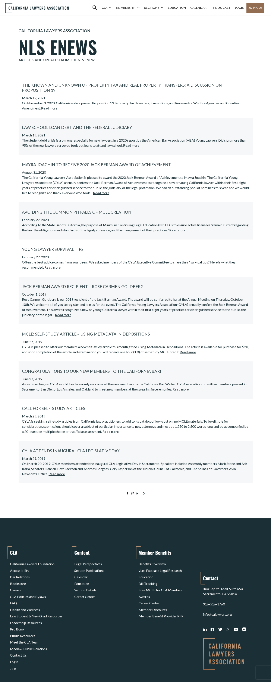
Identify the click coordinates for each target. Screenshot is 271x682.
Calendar (198, 7)
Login (239, 7)
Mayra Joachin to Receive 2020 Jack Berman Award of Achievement (96, 164)
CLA (107, 8)
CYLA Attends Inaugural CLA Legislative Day (71, 450)
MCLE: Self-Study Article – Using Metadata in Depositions (86, 333)
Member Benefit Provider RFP (161, 604)
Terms (28, 667)
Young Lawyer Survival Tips (52, 249)
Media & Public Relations (28, 630)
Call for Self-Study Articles (53, 408)
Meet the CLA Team (24, 625)
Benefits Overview (152, 563)
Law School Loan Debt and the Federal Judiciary (77, 127)
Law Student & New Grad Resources (36, 604)
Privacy (45, 667)
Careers (16, 584)
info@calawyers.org (217, 590)
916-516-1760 (214, 580)
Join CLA (255, 7)
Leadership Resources (26, 609)
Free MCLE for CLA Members (161, 584)
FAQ (13, 594)
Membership (128, 8)
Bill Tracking (148, 579)
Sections (154, 8)
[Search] (95, 8)
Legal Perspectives (88, 563)
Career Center (84, 589)
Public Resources (22, 620)
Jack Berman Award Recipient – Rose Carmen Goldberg (83, 286)
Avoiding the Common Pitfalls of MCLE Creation (76, 212)
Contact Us (18, 635)
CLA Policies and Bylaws (28, 589)
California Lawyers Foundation (32, 563)
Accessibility (19, 568)
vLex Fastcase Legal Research (160, 568)
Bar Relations (20, 573)
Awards (144, 589)
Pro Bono (17, 614)
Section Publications (89, 568)
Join (13, 645)
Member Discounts (153, 599)
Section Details (85, 584)
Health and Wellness (25, 599)
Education (177, 7)
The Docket (221, 7)
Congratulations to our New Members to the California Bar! (91, 371)
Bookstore (18, 579)
